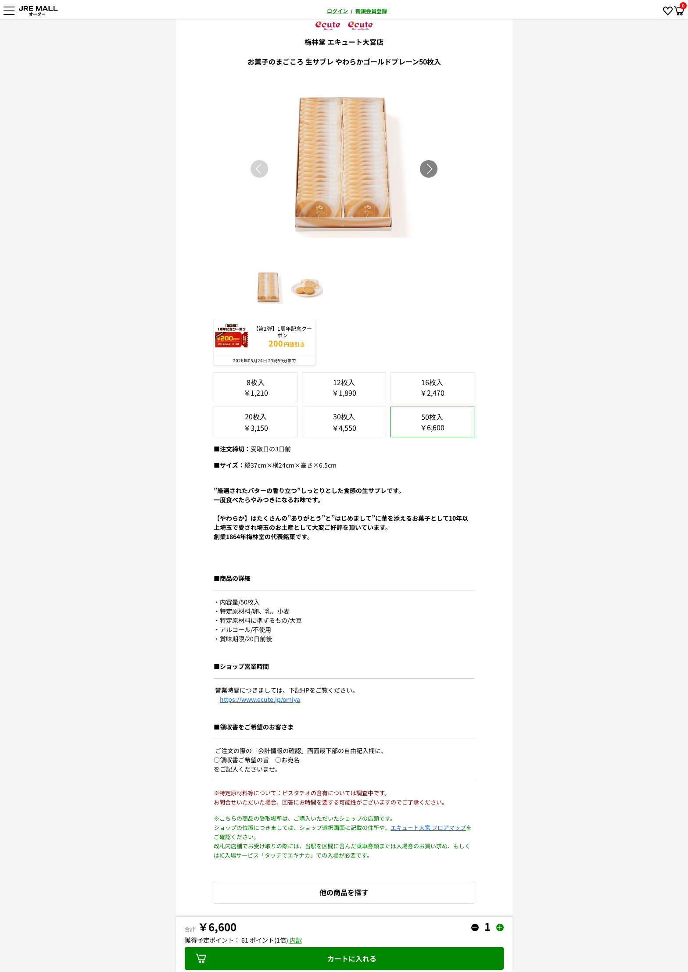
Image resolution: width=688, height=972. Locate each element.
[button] (429, 169)
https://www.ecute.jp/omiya (260, 699)
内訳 (296, 940)
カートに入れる (286, 958)
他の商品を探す (344, 892)
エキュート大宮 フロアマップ (428, 827)
